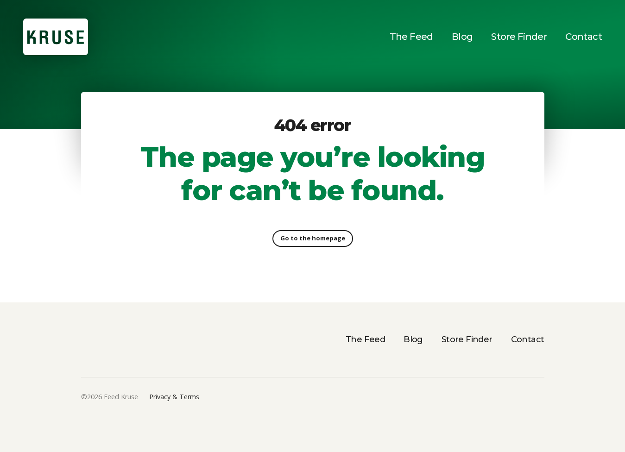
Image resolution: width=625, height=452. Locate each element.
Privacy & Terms (174, 396)
